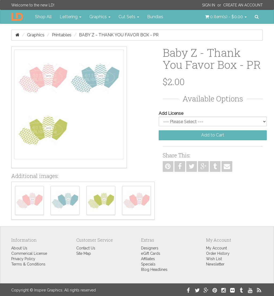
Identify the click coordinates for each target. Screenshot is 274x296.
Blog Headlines (154, 269)
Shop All (43, 16)
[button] (226, 17)
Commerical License (29, 253)
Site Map (83, 253)
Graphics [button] (100, 16)
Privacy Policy (23, 259)
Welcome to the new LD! (32, 5)
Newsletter (215, 264)
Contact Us (85, 248)
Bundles (155, 16)
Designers (149, 248)
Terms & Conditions (28, 264)
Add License (171, 113)
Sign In (208, 5)
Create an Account (243, 5)
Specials (148, 264)
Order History (218, 253)
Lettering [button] (70, 16)
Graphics (35, 34)
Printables (61, 34)
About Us (19, 248)
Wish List (214, 259)
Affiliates (148, 259)
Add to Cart (212, 135)
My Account (216, 248)
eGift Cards (150, 253)
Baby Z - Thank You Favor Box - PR (119, 34)
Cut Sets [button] (129, 16)
